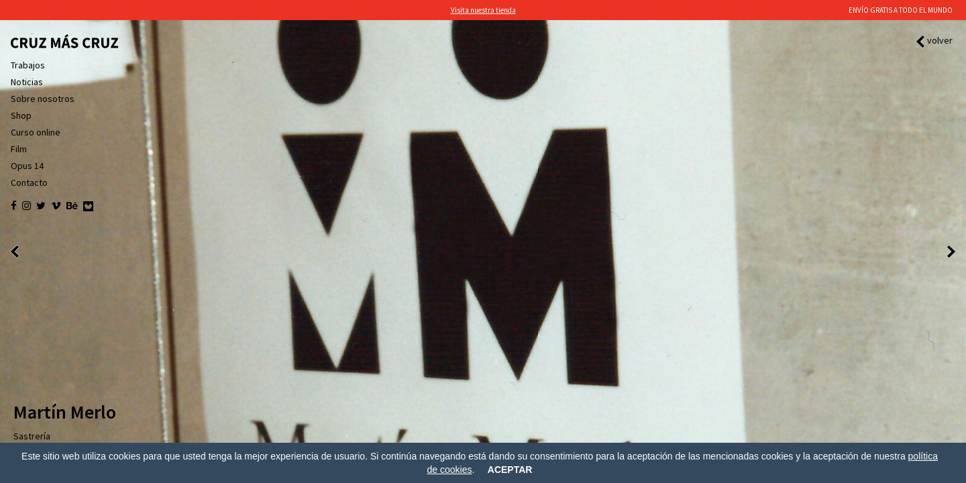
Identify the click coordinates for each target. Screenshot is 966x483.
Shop (21, 115)
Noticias (27, 82)
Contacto (29, 182)
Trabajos (28, 65)
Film (19, 149)
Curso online (35, 132)
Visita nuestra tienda (483, 10)
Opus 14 (27, 166)
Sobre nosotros (42, 99)
